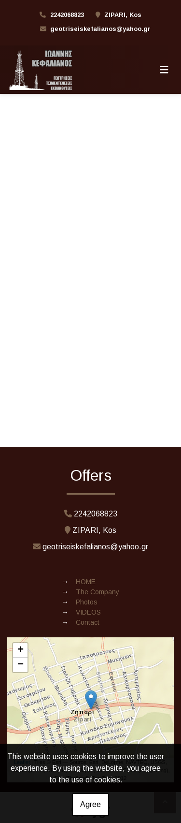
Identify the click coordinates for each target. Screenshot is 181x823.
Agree (90, 804)
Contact (87, 622)
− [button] (20, 665)
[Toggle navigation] (164, 69)
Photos (86, 602)
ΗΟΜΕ (86, 582)
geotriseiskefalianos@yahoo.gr (100, 28)
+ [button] (20, 650)
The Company (97, 592)
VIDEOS (88, 612)
